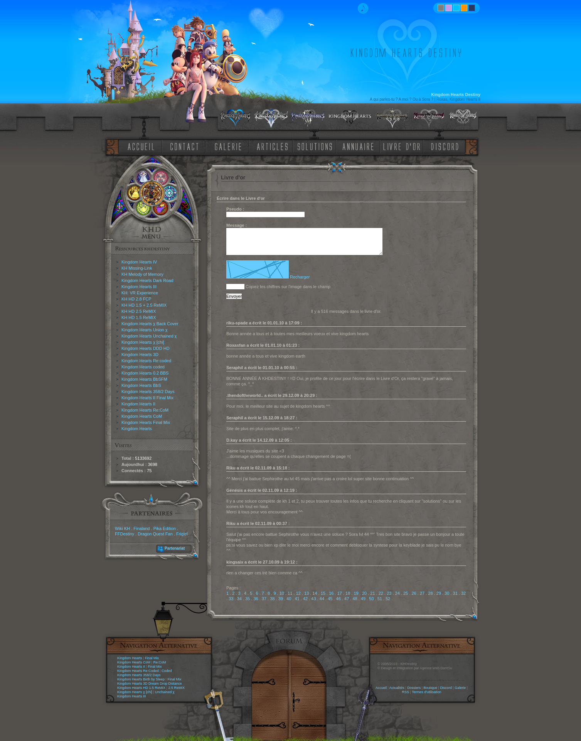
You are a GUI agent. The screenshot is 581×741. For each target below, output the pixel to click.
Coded (167, 671)
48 (354, 598)
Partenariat (175, 548)
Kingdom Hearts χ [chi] (142, 342)
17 (339, 593)
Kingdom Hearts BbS (141, 385)
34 (239, 598)
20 (364, 593)
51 (379, 598)
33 (231, 598)
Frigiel (182, 534)
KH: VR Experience (139, 292)
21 (372, 593)
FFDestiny (124, 534)
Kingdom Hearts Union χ (144, 329)
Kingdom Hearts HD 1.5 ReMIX (141, 688)
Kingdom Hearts (136, 428)
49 (363, 598)
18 (347, 593)
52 (388, 598)
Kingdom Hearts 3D (139, 354)
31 (455, 593)
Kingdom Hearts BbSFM (144, 379)
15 (323, 593)
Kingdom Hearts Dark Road (147, 280)
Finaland (141, 528)
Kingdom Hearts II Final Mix (147, 397)
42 (305, 598)
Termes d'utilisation (426, 692)
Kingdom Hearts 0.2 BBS (144, 373)
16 (331, 593)
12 (298, 593)
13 (306, 593)
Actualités (396, 688)
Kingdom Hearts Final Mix (145, 422)
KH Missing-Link (136, 268)
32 (463, 593)
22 (381, 593)
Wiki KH (122, 528)
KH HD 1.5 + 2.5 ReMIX (144, 305)
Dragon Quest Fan (155, 534)
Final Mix (152, 658)
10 (282, 593)
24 (397, 593)
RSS (405, 692)
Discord (446, 688)
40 (288, 598)
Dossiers (414, 688)
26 (413, 593)
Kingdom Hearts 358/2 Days (148, 391)
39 (280, 598)
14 (314, 593)
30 (447, 593)
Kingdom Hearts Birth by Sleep (141, 679)
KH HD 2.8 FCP (136, 299)
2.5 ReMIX (176, 688)
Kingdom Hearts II (138, 404)
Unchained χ (164, 692)
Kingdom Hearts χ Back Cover (150, 323)
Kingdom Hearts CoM (141, 416)
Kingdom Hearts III (139, 286)
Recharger (300, 277)
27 (422, 593)
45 (330, 598)
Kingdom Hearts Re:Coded (138, 671)
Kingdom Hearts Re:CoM (144, 410)
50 (371, 598)
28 (430, 593)
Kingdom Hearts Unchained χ (149, 336)
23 (389, 593)
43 (313, 598)
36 (255, 598)
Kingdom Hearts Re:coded (146, 360)
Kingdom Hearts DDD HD (145, 348)
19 (356, 593)
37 (264, 598)
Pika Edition (164, 528)
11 (290, 593)
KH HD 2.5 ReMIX (138, 311)
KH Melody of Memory (142, 274)
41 (297, 598)
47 (346, 598)
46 (338, 598)
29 (438, 593)
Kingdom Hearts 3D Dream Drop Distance (149, 683)
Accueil (381, 688)
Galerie (460, 688)
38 (272, 598)
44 (322, 598)
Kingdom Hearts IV (139, 262)
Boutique (431, 688)
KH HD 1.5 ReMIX (138, 317)
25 (405, 593)
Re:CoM (159, 662)
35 (247, 598)
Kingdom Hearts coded (143, 367)
